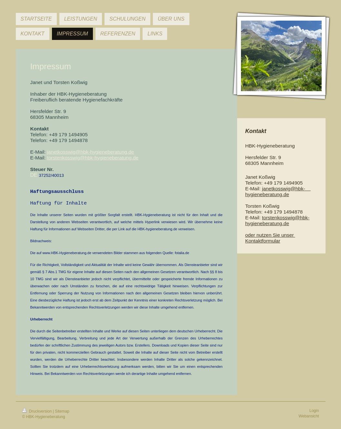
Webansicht (309, 419)
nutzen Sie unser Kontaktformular (270, 237)
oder (250, 235)
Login (314, 413)
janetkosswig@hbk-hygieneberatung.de (90, 152)
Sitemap (62, 414)
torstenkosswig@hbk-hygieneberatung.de (277, 220)
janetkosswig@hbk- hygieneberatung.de (278, 191)
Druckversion (37, 414)
